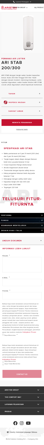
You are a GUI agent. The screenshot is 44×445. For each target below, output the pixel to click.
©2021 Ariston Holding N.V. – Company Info (22, 439)
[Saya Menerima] (3, 334)
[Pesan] (22, 264)
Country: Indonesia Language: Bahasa (22, 432)
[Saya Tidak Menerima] (3, 364)
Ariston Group (19, 7)
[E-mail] (22, 282)
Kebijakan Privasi (29, 332)
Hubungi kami (22, 129)
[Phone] (22, 295)
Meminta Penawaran (22, 123)
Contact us (22, 374)
